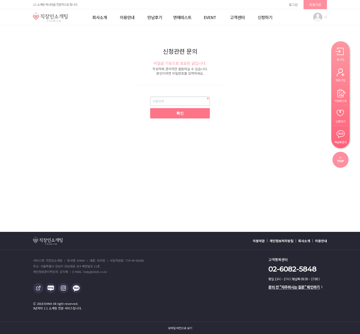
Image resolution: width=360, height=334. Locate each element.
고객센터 (237, 17)
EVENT (210, 17)
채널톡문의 (340, 141)
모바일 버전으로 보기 (180, 328)
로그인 (293, 4)
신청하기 (265, 17)
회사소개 (99, 17)
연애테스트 (182, 17)
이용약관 (259, 241)
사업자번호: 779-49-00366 (127, 260)
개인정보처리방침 (281, 241)
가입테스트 (340, 100)
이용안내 (127, 17)
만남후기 (154, 17)
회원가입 (315, 4)
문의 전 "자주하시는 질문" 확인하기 (295, 287)
